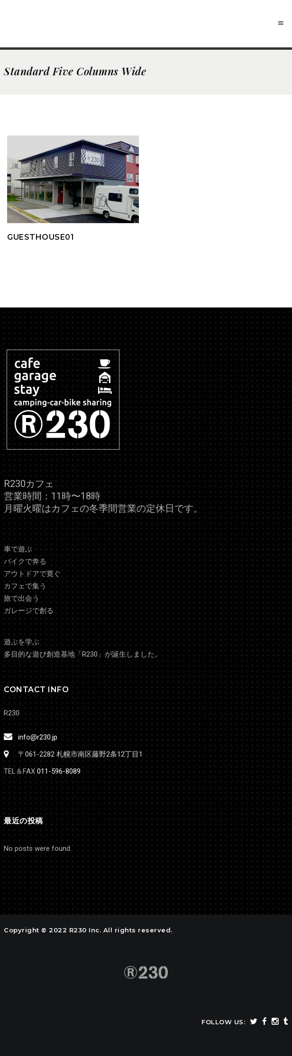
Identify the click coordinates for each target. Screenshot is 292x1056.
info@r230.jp (36, 737)
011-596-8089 (59, 771)
